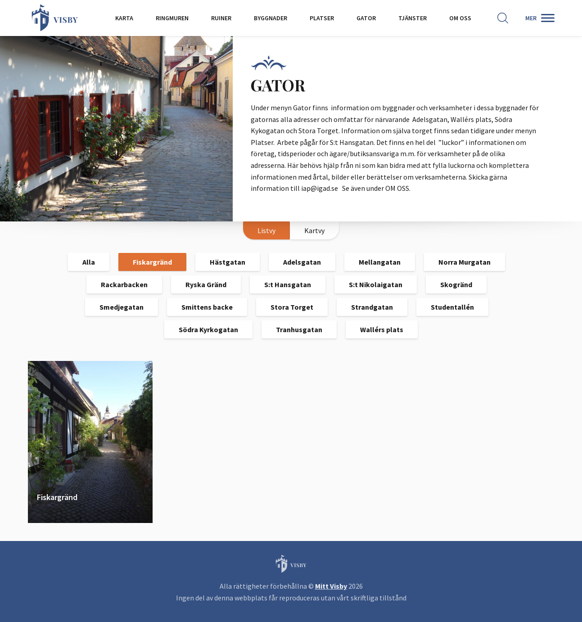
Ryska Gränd (205, 284)
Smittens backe (207, 306)
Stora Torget (292, 306)
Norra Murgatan (464, 261)
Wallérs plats (381, 329)
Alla (88, 261)
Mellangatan (380, 261)
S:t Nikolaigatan (375, 284)
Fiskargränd (152, 261)
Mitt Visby (331, 585)
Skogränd (456, 284)
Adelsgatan (302, 261)
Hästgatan (227, 261)
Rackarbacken (124, 284)
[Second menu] (540, 18)
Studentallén (452, 306)
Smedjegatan (121, 306)
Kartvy (314, 230)
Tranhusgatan (299, 329)
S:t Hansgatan (287, 284)
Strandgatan (372, 306)
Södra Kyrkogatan (208, 329)
